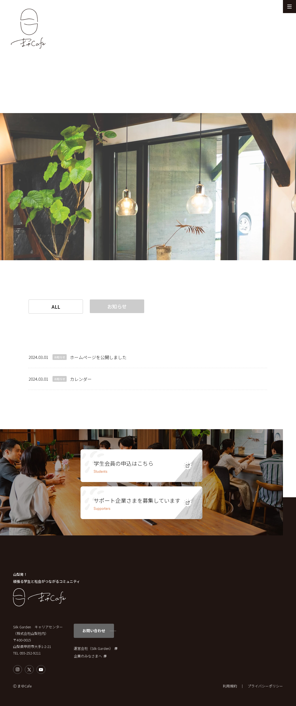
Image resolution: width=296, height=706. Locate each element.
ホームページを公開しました (98, 357)
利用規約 (230, 686)
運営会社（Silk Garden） (93, 648)
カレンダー (81, 379)
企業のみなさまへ (88, 656)
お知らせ (117, 306)
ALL (56, 306)
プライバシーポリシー (265, 686)
